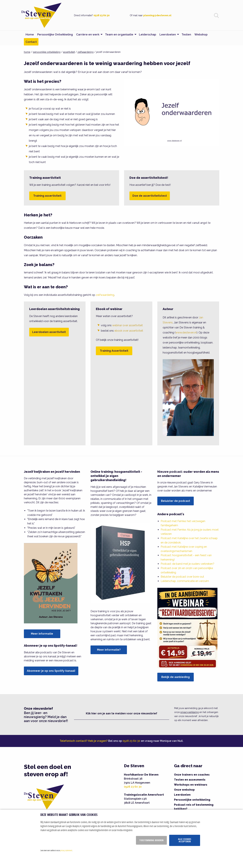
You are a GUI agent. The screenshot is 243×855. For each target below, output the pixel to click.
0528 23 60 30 (102, 15)
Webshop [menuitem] (201, 34)
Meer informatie (42, 633)
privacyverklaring (189, 712)
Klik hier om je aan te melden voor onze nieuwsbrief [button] (121, 713)
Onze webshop (184, 789)
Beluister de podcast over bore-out (182, 576)
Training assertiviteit (47, 195)
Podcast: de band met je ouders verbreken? (187, 563)
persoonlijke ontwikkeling (46, 52)
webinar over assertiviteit (127, 325)
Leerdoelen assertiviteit (49, 332)
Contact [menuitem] (31, 41)
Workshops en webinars (190, 784)
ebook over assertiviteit (128, 330)
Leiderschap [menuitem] (147, 34)
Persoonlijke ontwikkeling (192, 799)
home (27, 52)
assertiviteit (69, 52)
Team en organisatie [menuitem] (119, 34)
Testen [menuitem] (186, 34)
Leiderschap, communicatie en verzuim (185, 581)
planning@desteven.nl (157, 15)
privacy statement (66, 850)
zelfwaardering (85, 52)
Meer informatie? (109, 649)
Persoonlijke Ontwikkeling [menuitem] (55, 34)
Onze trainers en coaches (192, 774)
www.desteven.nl (186, 332)
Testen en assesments (189, 779)
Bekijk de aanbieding (175, 677)
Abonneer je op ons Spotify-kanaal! (51, 670)
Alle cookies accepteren (184, 840)
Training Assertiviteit (114, 350)
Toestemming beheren (151, 840)
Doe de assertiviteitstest (149, 195)
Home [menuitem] (30, 34)
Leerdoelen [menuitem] (167, 34)
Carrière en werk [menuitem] (87, 34)
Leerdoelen (182, 794)
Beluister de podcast (175, 500)
